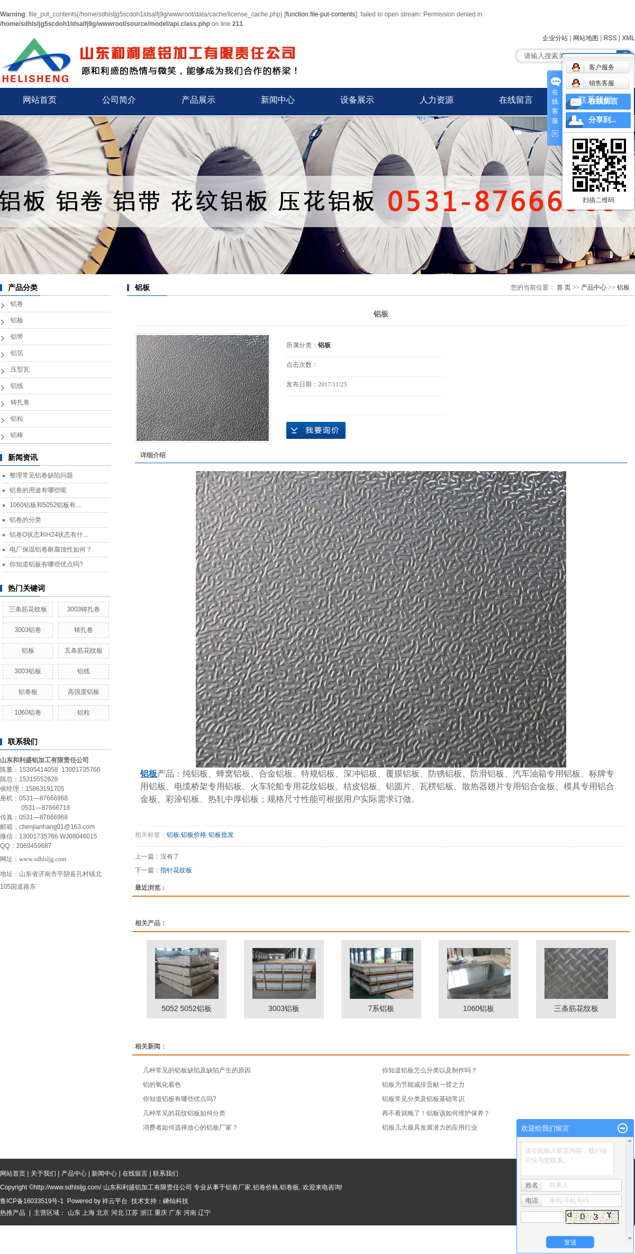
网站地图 (585, 38)
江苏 (131, 1212)
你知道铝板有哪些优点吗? (46, 564)
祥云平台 (115, 1201)
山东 (74, 1212)
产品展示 (198, 99)
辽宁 (204, 1212)
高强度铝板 (83, 692)
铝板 (17, 320)
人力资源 (436, 99)
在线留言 (516, 99)
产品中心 (593, 287)
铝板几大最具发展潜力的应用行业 (429, 1127)
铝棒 (17, 435)
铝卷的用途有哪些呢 (38, 490)
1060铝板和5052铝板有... (45, 505)
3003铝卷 (27, 630)
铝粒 (17, 418)
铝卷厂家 (238, 1187)
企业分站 (555, 38)
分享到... (602, 120)
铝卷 (17, 304)
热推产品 (12, 1212)
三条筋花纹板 (28, 609)
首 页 (564, 287)
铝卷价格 (265, 1187)
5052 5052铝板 (186, 1008)
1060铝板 (478, 1008)
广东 (175, 1212)
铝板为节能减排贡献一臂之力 (423, 1084)
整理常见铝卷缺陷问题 (41, 475)
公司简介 (119, 99)
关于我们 (43, 1173)
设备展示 (357, 99)
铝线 (17, 386)
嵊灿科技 (175, 1201)
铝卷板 (28, 692)
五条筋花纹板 (84, 650)
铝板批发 (221, 834)
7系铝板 (381, 1008)
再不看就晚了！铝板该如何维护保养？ (436, 1113)
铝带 (17, 336)
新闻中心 (278, 99)
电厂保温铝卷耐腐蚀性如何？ (51, 549)
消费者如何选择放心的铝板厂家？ (190, 1127)
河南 (190, 1212)
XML (628, 38)
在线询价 (316, 430)
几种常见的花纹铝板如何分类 (184, 1113)
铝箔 (17, 353)
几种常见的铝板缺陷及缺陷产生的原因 (197, 1070)
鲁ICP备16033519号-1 (32, 1201)
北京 (102, 1212)
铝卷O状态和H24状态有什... (49, 534)
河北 (117, 1212)
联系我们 (595, 99)
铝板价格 (193, 834)
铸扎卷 (20, 402)
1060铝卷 (27, 712)
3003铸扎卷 (84, 609)
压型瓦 (20, 369)
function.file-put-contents (321, 14)
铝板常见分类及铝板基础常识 (423, 1099)
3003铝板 (27, 671)
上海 (88, 1212)
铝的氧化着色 (162, 1084)
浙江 (146, 1212)
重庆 (161, 1212)
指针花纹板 (176, 870)
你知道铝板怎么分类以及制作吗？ (429, 1070)
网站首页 (40, 99)
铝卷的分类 (25, 520)
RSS (610, 38)
